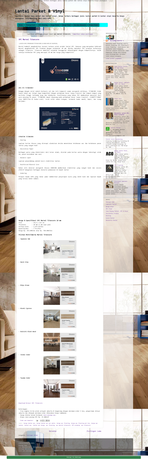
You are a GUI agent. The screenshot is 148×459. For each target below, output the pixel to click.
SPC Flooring (42, 25)
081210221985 (29, 449)
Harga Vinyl (66, 25)
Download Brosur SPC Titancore (30, 403)
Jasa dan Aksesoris (80, 25)
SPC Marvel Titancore (29, 40)
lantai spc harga (39, 425)
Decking (108, 215)
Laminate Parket (111, 204)
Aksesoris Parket (111, 220)
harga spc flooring (63, 423)
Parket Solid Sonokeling (114, 139)
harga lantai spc (29, 423)
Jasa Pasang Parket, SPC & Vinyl (117, 211)
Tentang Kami (30, 25)
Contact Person (115, 127)
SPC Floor (109, 209)
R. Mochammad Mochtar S (116, 40)
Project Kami (93, 25)
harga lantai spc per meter (46, 423)
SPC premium (76, 425)
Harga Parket (55, 25)
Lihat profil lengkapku (114, 58)
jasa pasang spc (49, 415)
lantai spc (28, 425)
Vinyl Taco (117, 98)
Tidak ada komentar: (27, 420)
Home (21, 25)
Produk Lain (34, 28)
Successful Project (112, 213)
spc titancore (86, 425)
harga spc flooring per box (80, 423)
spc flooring (50, 425)
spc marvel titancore (63, 425)
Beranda (52, 431)
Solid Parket (23, 28)
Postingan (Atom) (32, 435)
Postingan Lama (94, 431)
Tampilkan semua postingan (82, 34)
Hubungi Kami (110, 202)
